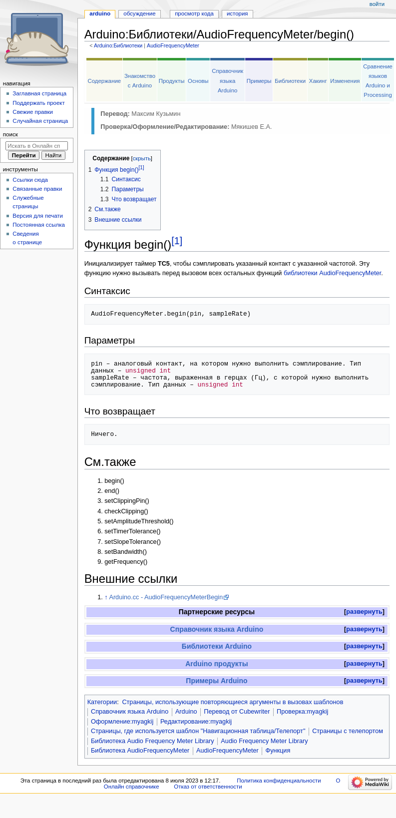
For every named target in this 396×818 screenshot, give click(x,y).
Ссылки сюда (30, 180)
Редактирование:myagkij (196, 721)
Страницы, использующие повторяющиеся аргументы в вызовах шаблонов (232, 702)
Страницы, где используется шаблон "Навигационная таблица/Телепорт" (198, 731)
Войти (377, 4)
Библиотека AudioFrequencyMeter (140, 750)
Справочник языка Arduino (227, 80)
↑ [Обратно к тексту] (105, 597)
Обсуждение (139, 13)
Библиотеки (290, 81)
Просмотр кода (194, 13)
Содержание (104, 81)
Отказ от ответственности (208, 787)
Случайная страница (40, 121)
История (237, 13)
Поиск (10, 134)
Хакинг (318, 81)
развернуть (364, 611)
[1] (176, 240)
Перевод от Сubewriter (237, 711)
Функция (278, 750)
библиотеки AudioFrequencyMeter (332, 273)
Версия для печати (37, 216)
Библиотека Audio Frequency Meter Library (152, 741)
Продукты (172, 81)
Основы (198, 81)
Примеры (259, 81)
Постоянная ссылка (38, 225)
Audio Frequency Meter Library (264, 741)
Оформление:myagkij (122, 721)
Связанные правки (37, 189)
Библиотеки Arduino (217, 646)
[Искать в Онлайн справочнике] (36, 145)
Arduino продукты (216, 664)
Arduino (186, 711)
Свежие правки (32, 112)
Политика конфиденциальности (279, 781)
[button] (364, 612)
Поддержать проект (38, 103)
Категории (102, 702)
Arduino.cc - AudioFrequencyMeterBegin (166, 597)
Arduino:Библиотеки (118, 45)
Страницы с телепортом (347, 731)
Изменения (345, 81)
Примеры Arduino (216, 681)
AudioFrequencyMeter (173, 45)
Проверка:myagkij (302, 711)
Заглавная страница (39, 93)
